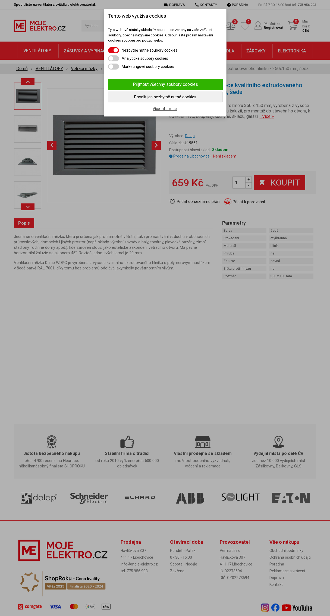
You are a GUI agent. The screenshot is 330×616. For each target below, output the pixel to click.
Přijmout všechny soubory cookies (165, 84)
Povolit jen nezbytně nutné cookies (165, 97)
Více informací (165, 108)
